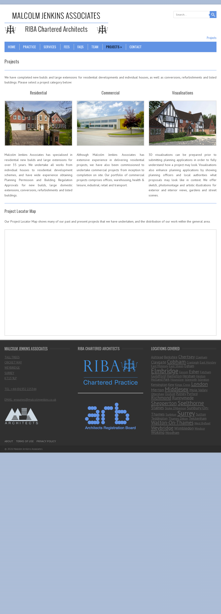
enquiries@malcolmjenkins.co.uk (35, 400)
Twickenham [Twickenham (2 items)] (198, 418)
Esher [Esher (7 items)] (194, 371)
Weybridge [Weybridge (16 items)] (162, 428)
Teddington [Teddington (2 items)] (159, 418)
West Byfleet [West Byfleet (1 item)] (202, 423)
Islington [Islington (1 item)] (203, 379)
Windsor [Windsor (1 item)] (200, 428)
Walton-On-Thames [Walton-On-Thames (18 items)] (172, 422)
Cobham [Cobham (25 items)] (176, 361)
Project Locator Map (20, 211)
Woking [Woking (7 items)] (157, 432)
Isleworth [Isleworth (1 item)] (191, 379)
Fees (67, 46)
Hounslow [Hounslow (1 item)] (177, 379)
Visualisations (182, 93)
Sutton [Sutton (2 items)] (201, 414)
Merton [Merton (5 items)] (157, 389)
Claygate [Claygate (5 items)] (158, 362)
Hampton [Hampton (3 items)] (174, 376)
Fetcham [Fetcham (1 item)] (205, 372)
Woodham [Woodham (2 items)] (172, 432)
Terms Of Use (25, 441)
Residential (38, 93)
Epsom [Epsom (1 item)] (183, 372)
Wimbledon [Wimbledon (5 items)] (184, 428)
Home (11, 46)
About (9, 441)
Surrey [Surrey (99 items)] (186, 413)
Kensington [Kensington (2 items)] (159, 384)
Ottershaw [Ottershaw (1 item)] (157, 394)
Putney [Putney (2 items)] (181, 394)
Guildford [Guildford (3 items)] (158, 376)
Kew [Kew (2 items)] (171, 384)
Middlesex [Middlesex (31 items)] (177, 389)
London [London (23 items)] (199, 383)
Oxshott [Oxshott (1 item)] (170, 394)
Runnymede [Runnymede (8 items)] (183, 397)
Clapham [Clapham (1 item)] (201, 357)
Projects (114, 46)
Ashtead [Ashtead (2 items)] (157, 357)
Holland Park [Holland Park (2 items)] (160, 379)
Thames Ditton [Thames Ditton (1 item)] (178, 418)
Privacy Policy (46, 441)
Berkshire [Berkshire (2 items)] (170, 357)
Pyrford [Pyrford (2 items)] (192, 394)
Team (94, 46)
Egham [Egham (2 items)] (189, 366)
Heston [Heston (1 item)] (200, 376)
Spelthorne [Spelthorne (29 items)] (191, 403)
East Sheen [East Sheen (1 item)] (176, 366)
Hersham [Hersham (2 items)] (189, 376)
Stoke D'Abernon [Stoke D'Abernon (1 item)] (175, 408)
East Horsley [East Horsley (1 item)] (208, 362)
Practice (29, 46)
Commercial (110, 93)
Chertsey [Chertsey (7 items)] (186, 356)
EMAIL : (9, 400)
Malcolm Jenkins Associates (28, 449)
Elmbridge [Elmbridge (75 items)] (164, 371)
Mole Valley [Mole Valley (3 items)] (198, 390)
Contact (135, 46)
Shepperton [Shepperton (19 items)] (164, 403)
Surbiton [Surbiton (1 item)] (171, 414)
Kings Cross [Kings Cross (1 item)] (182, 385)
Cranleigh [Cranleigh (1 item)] (193, 362)
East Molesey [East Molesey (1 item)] (159, 366)
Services (50, 46)
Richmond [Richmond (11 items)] (161, 398)
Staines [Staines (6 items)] (157, 407)
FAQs (80, 46)
